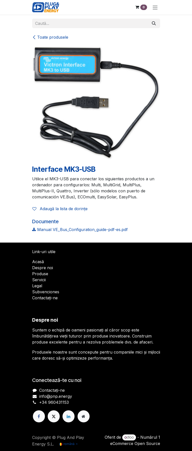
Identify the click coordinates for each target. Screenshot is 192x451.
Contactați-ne (45, 297)
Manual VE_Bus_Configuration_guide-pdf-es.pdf (80, 229)
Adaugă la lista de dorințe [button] (60, 208)
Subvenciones (45, 291)
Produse (40, 273)
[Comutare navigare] (155, 7)
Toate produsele (50, 37)
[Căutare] (154, 23)
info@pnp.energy (55, 396)
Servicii (39, 279)
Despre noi (42, 267)
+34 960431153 (54, 402)
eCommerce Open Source (135, 443)
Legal (37, 285)
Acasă (38, 261)
